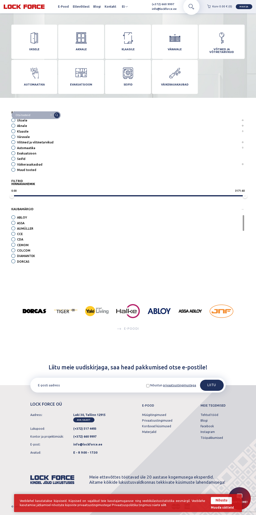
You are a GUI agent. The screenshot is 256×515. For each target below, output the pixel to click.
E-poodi (128, 328)
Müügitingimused (154, 414)
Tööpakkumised (212, 437)
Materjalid (149, 431)
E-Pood (63, 6)
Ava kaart (84, 419)
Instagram (208, 431)
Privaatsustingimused (157, 420)
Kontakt (110, 6)
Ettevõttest (81, 6)
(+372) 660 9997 (161, 4)
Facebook (207, 426)
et (125, 6)
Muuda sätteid (222, 507)
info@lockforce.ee (162, 8)
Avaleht (52, 6)
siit (163, 505)
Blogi (97, 6)
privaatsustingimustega (179, 385)
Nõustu (221, 500)
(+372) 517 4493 (84, 428)
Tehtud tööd (209, 414)
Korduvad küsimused (156, 426)
